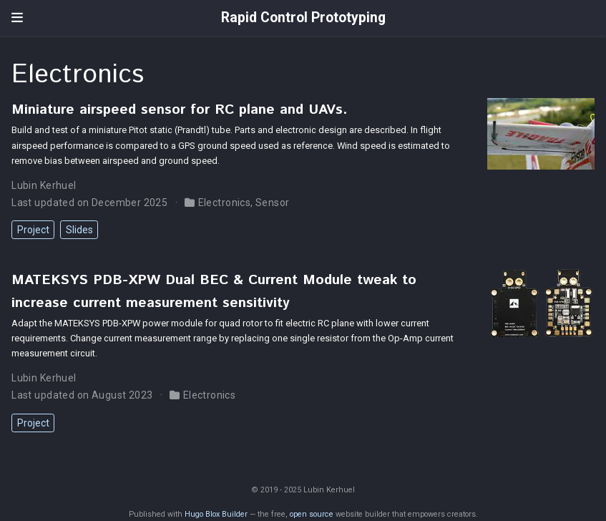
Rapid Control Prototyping (303, 17)
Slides (79, 229)
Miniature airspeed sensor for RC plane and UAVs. (179, 109)
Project (33, 229)
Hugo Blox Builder (216, 514)
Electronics (224, 202)
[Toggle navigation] (17, 18)
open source (311, 514)
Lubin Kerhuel (43, 185)
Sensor (272, 202)
